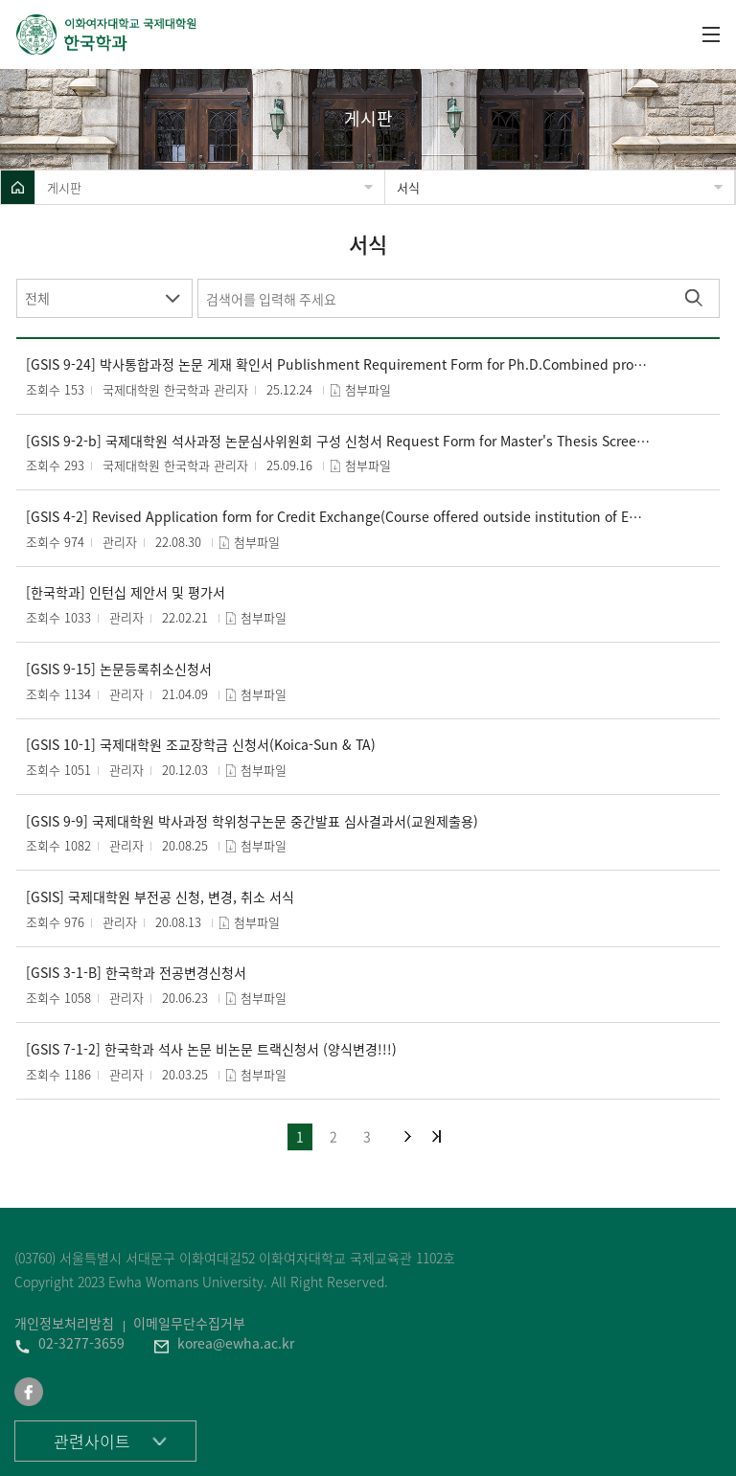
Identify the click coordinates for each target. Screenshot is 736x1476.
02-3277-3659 (81, 1342)
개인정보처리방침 (64, 1322)
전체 (37, 297)
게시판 (64, 187)
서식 (408, 187)
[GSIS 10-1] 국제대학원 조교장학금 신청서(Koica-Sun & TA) (201, 745)
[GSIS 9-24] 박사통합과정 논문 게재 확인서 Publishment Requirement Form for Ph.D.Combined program (338, 364)
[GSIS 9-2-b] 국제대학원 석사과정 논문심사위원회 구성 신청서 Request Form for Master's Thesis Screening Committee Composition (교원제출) (338, 441)
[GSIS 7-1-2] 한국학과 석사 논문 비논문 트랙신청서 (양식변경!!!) (211, 1049)
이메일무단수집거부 (189, 1322)
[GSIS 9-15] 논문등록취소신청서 (119, 669)
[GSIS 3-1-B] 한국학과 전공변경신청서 (136, 973)
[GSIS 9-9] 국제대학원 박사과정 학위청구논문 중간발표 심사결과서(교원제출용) (252, 821)
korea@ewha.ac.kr (235, 1342)
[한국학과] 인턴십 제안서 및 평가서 (125, 592)
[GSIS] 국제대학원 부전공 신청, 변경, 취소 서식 (160, 897)
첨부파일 (368, 389)
